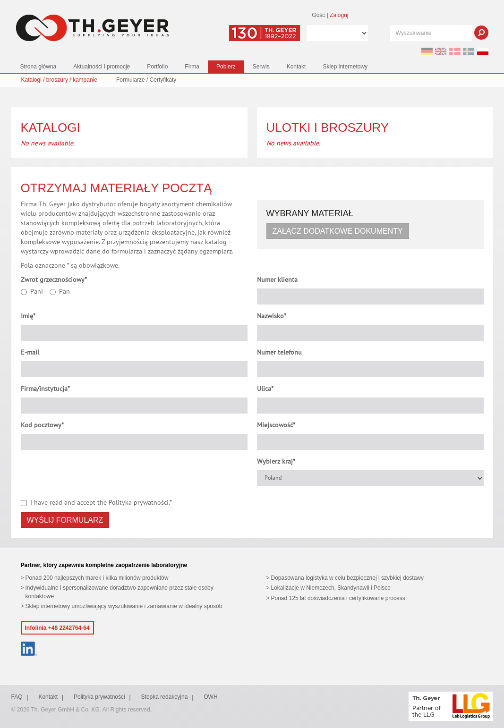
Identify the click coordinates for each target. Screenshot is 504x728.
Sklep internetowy (345, 66)
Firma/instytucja (45, 389)
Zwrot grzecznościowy (54, 280)
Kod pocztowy (42, 425)
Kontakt (296, 66)
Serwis (261, 66)
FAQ (17, 697)
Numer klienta (277, 280)
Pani (32, 291)
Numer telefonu (279, 352)
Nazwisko (271, 316)
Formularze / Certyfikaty (146, 79)
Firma (192, 66)
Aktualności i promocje (101, 66)
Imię (28, 316)
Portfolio (157, 66)
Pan (60, 291)
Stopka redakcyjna (164, 697)
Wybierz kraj (276, 461)
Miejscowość (276, 425)
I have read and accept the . (96, 502)
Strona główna (38, 66)
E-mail (30, 352)
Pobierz (226, 66)
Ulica (265, 389)
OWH (210, 697)
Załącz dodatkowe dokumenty (338, 231)
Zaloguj (339, 15)
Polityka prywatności (139, 502)
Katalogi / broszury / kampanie (59, 79)
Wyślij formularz (65, 520)
